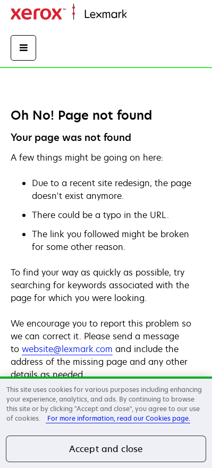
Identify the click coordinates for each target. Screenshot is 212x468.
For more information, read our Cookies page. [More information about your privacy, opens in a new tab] (118, 418)
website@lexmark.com (67, 349)
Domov (138, 15)
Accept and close (106, 449)
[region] (106, 422)
